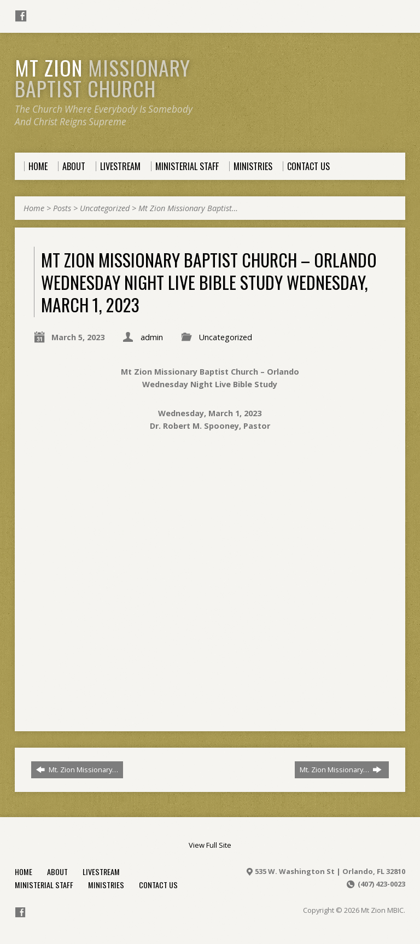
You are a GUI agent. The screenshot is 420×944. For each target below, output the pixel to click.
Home (34, 208)
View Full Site (210, 845)
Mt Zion (102, 77)
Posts (62, 208)
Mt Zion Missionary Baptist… (188, 208)
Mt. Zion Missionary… (77, 769)
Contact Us (158, 884)
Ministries (106, 884)
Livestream (101, 871)
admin (152, 337)
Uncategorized (105, 208)
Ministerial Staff (44, 884)
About (57, 871)
